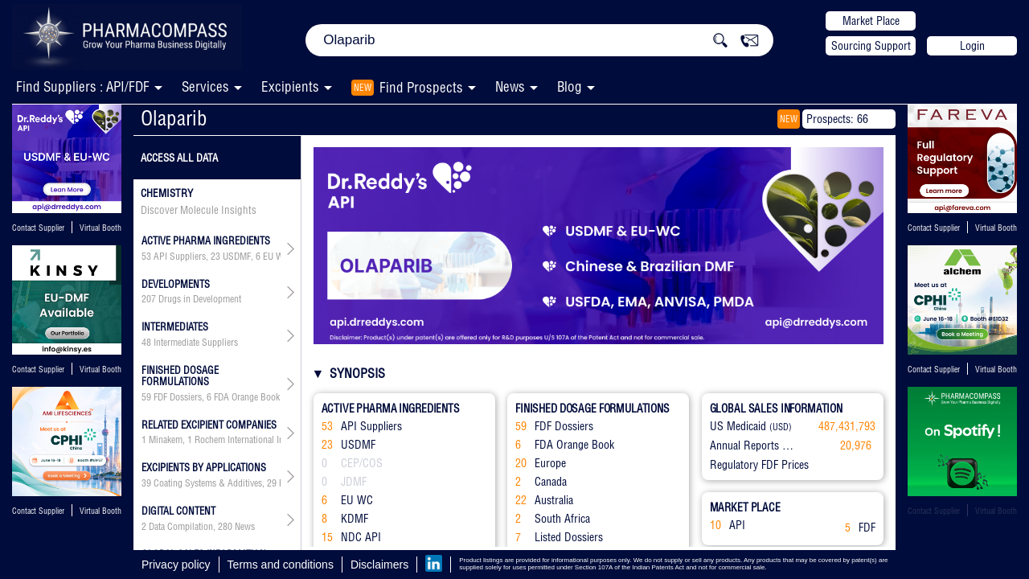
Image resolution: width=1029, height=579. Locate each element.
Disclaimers (379, 564)
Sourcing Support (871, 46)
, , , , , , (211, 397)
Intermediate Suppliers (196, 342)
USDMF (237, 256)
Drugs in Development (199, 299)
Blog (569, 86)
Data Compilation (181, 526)
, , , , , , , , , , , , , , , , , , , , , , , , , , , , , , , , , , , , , (211, 440)
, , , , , (211, 256)
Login (972, 46)
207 (148, 299)
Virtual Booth (100, 228)
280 (225, 526)
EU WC (276, 256)
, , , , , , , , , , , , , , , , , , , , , (211, 483)
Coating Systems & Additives (208, 483)
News (510, 86)
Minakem (165, 440)
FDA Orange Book (247, 397)
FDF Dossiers (178, 397)
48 (146, 342)
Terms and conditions (281, 564)
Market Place (871, 21)
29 (272, 483)
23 (215, 256)
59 (146, 397)
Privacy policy (176, 564)
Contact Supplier (38, 228)
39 (146, 483)
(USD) (780, 427)
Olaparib (174, 117)
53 (146, 256)
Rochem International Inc (241, 440)
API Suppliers (180, 256)
